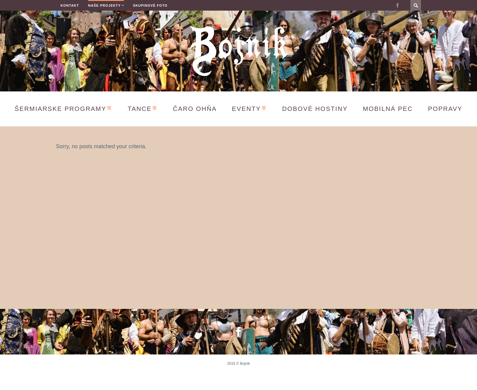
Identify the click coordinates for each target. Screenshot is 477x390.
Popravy (445, 108)
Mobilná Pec (388, 108)
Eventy (246, 108)
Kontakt (70, 5)
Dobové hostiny (315, 108)
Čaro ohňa (195, 108)
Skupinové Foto (150, 5)
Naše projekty (104, 5)
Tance (140, 108)
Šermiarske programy (60, 108)
